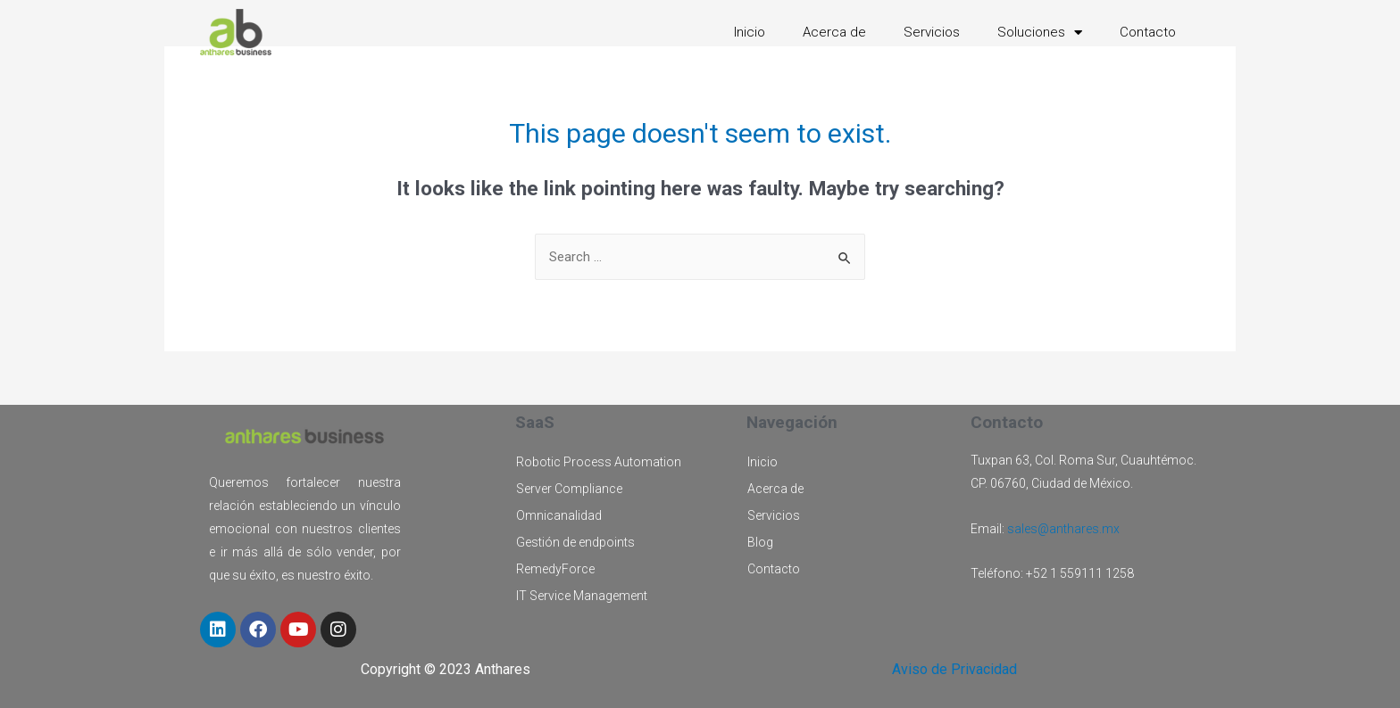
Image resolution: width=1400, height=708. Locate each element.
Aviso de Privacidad (954, 669)
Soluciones (1039, 32)
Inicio (749, 32)
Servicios (932, 32)
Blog (760, 542)
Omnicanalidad (559, 515)
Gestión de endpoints (575, 542)
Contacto (1148, 32)
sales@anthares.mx (1063, 529)
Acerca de (834, 32)
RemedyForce (555, 569)
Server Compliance (569, 489)
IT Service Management (581, 596)
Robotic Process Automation (598, 462)
